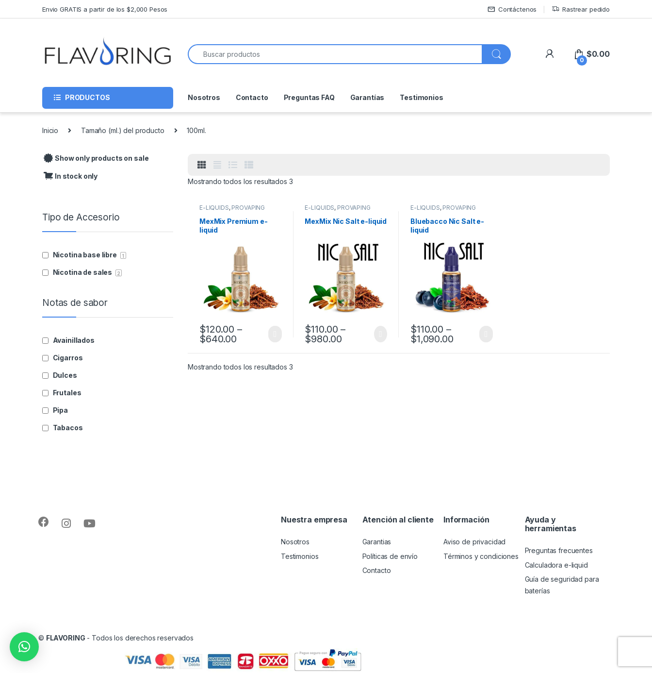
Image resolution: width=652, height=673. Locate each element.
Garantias (376, 542)
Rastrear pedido (581, 9)
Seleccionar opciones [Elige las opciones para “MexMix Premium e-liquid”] (274, 334)
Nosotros (204, 97)
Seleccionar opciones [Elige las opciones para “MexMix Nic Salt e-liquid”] (380, 334)
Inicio (50, 130)
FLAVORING (65, 638)
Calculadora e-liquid (556, 565)
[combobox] (335, 54)
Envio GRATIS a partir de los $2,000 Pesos (104, 9)
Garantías (367, 97)
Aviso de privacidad (474, 542)
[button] (24, 646)
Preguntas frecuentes (559, 550)
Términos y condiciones (481, 556)
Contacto (252, 97)
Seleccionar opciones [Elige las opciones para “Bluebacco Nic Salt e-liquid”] (485, 334)
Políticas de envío (390, 556)
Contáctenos (512, 9)
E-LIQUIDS (214, 207)
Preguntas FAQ (309, 97)
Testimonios (421, 97)
